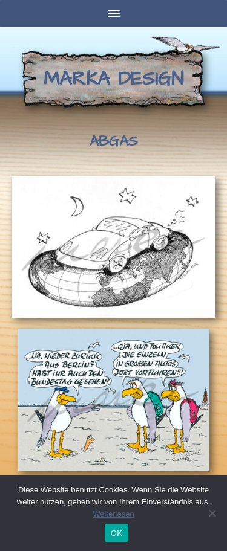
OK (116, 533)
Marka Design (113, 78)
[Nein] (212, 513)
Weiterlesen (113, 513)
